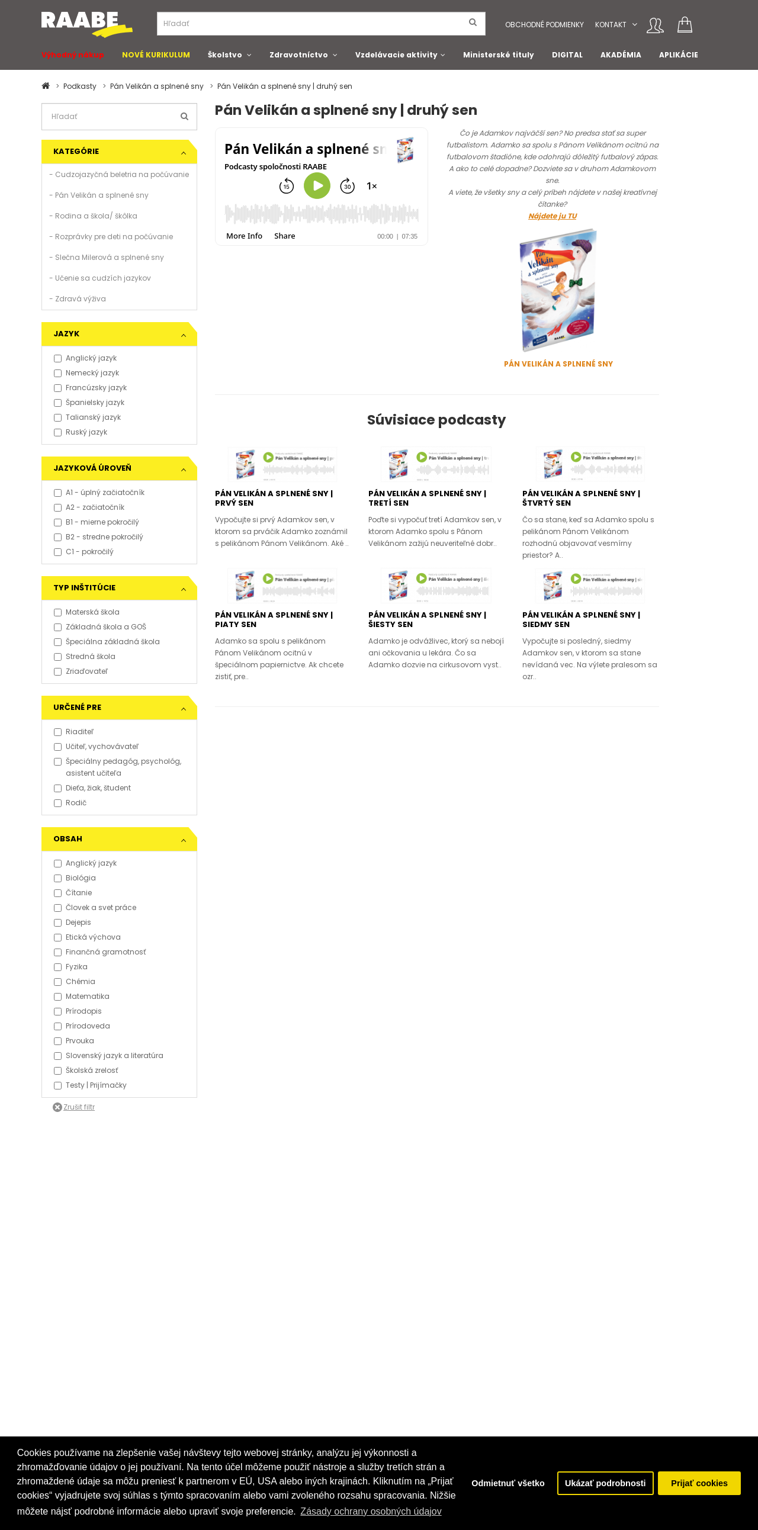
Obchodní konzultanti (80, 1428)
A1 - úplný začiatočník (99, 492)
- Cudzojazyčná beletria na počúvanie (119, 174)
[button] (634, 25)
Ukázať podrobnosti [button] (605, 1483)
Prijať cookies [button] (699, 1483)
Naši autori (407, 1381)
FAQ (48, 1357)
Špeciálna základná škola (107, 642)
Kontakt (611, 25)
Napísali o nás (183, 1381)
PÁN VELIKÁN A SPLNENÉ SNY (558, 364)
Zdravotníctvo (298, 55)
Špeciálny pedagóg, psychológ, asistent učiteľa (117, 767)
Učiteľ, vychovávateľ (96, 746)
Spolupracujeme (302, 1381)
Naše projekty (296, 1369)
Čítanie (73, 893)
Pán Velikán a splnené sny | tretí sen (427, 498)
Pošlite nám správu (306, 1393)
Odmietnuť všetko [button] (508, 1483)
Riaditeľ (74, 732)
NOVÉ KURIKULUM (156, 55)
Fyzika (71, 967)
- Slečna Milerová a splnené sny (106, 257)
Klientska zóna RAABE (426, 1405)
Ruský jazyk (80, 432)
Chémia (74, 981)
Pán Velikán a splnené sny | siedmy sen (581, 619)
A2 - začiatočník (89, 507)
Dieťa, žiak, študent (92, 788)
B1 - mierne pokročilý (96, 522)
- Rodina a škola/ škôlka (93, 216)
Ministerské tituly (498, 55)
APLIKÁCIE (678, 55)
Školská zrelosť (86, 1070)
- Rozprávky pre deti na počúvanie (111, 237)
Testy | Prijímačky (90, 1085)
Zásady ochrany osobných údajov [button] (370, 1511)
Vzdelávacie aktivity (396, 55)
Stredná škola (84, 656)
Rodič (70, 803)
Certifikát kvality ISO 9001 (432, 1393)
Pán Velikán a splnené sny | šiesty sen (427, 619)
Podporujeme (296, 1357)
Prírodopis (78, 1011)
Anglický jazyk (85, 358)
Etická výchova (87, 937)
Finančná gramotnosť (100, 952)
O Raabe (403, 1357)
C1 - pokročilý (84, 552)
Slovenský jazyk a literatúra (108, 1055)
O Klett (399, 1369)
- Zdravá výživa (77, 299)
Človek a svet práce (95, 907)
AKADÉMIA (620, 55)
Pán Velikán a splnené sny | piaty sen (274, 619)
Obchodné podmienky (544, 25)
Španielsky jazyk (89, 402)
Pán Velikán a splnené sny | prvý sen (274, 498)
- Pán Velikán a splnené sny (99, 195)
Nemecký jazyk (86, 373)
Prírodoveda (82, 1026)
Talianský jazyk (87, 417)
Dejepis (72, 922)
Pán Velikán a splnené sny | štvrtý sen (581, 498)
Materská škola (87, 612)
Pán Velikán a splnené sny (157, 86)
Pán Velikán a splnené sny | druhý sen (284, 86)
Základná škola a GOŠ (100, 627)
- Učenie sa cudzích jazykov (100, 278)
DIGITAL (567, 55)
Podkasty (80, 86)
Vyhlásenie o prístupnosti (87, 1405)
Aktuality (172, 1393)
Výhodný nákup (72, 55)
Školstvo (225, 55)
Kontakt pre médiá (190, 1357)
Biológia (75, 878)
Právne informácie (74, 1393)
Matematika (82, 996)
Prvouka (74, 1041)
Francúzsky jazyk (90, 387)
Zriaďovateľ (81, 671)
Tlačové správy (184, 1369)
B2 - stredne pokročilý (98, 537)
